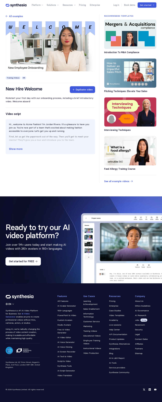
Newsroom (140, 325)
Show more (16, 149)
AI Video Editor (64, 337)
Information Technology (88, 315)
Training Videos (90, 331)
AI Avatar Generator (66, 306)
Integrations (114, 348)
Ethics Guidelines (142, 306)
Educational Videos (92, 335)
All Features (62, 301)
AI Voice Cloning (64, 347)
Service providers (117, 367)
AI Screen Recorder (66, 351)
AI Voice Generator (66, 342)
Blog (111, 353)
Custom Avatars (64, 320)
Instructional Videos (92, 348)
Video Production (91, 353)
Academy (113, 320)
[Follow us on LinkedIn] (150, 389)
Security (139, 329)
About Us (139, 301)
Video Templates (116, 315)
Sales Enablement (91, 309)
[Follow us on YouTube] (155, 389)
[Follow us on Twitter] (144, 389)
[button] (37, 5)
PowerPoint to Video (66, 315)
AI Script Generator (66, 370)
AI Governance (142, 310)
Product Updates (116, 339)
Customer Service (91, 321)
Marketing (87, 326)
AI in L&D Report (116, 358)
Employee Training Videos (91, 342)
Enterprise (113, 306)
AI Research (140, 315)
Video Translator (64, 375)
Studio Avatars (64, 325)
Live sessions (115, 325)
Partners (139, 348)
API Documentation (118, 334)
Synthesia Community (119, 372)
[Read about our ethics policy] (24, 350)
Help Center (114, 329)
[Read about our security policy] (9, 350)
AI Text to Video (64, 356)
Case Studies (115, 310)
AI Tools (112, 363)
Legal (137, 334)
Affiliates (139, 344)
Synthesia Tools (64, 366)
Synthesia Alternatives (119, 344)
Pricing (112, 301)
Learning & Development (90, 302)
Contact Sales (141, 339)
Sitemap (139, 353)
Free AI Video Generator (63, 331)
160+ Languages (64, 310)
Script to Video (64, 361)
